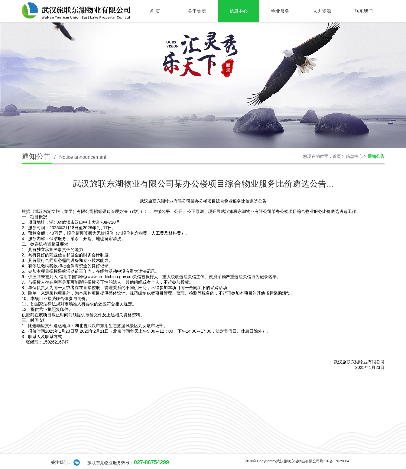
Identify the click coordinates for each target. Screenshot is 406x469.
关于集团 (197, 11)
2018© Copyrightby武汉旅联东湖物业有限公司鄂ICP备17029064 (297, 461)
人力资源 (322, 11)
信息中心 (238, 11)
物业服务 (280, 11)
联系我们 (364, 11)
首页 (337, 156)
